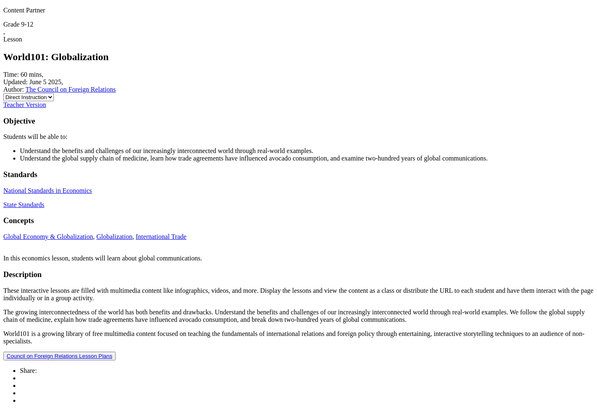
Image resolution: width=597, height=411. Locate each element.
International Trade (161, 236)
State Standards (23, 204)
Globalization (114, 236)
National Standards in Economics (47, 190)
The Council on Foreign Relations (70, 89)
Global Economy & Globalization (48, 236)
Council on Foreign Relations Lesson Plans (59, 356)
